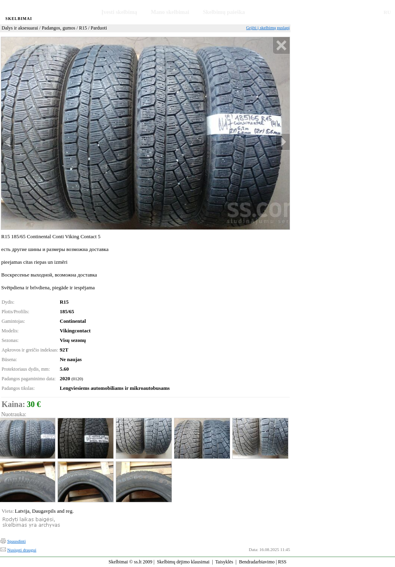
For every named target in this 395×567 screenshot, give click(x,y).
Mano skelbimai (170, 12)
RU (387, 12)
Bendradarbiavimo (257, 562)
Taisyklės (224, 562)
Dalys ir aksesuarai (20, 28)
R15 (83, 28)
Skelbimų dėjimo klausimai (183, 562)
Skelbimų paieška (224, 12)
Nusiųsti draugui (21, 549)
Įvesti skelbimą (119, 12)
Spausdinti (16, 541)
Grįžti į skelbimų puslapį (268, 27)
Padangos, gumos (58, 28)
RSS (282, 562)
